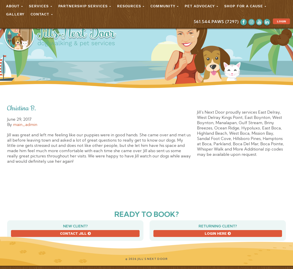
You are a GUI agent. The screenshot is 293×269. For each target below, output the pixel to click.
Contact (41, 14)
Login (281, 21)
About (14, 6)
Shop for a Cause (245, 6)
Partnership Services (84, 6)
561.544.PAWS (209, 21)
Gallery (15, 14)
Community (164, 6)
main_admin (25, 124)
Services (40, 6)
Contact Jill (75, 233)
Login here (218, 233)
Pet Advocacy (201, 6)
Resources (130, 6)
